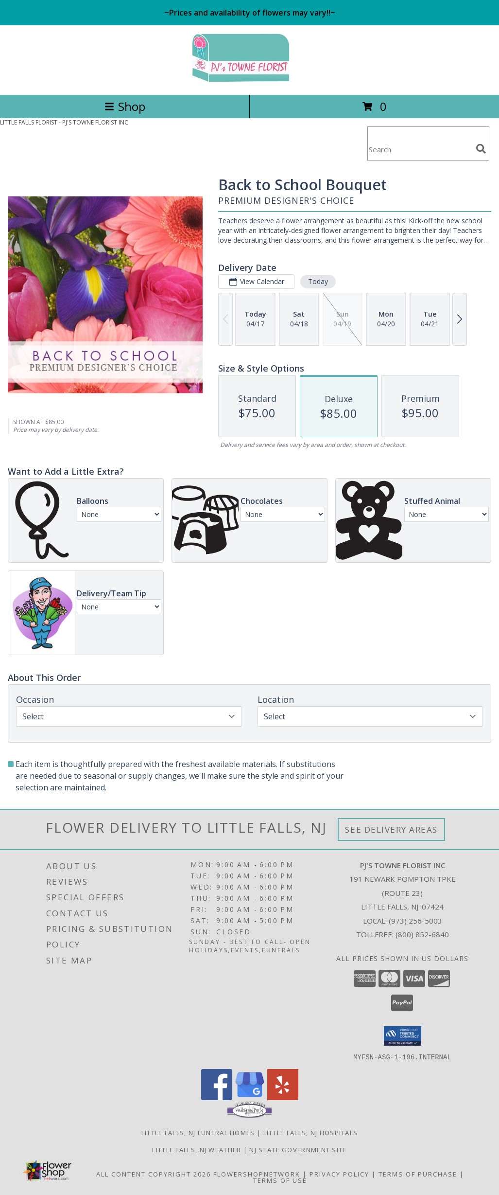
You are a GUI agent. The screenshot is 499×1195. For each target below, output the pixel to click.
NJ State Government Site (297, 1149)
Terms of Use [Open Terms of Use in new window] (280, 1180)
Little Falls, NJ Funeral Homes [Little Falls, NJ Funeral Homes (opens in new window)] (198, 1132)
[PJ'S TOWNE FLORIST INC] (249, 80)
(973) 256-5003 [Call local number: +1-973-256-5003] (415, 921)
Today (318, 281)
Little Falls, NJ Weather (196, 1149)
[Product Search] (420, 149)
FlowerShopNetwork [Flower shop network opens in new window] (256, 1173)
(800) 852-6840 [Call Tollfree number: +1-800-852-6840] (422, 934)
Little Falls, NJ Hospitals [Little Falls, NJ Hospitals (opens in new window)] (310, 1132)
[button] (402, 1036)
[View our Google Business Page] (249, 1097)
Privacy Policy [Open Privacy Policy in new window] (339, 1173)
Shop (124, 106)
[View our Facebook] (216, 1097)
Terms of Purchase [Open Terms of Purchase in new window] (418, 1173)
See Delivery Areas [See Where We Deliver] (391, 829)
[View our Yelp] (282, 1097)
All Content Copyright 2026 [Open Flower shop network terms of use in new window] (153, 1173)
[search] (481, 148)
